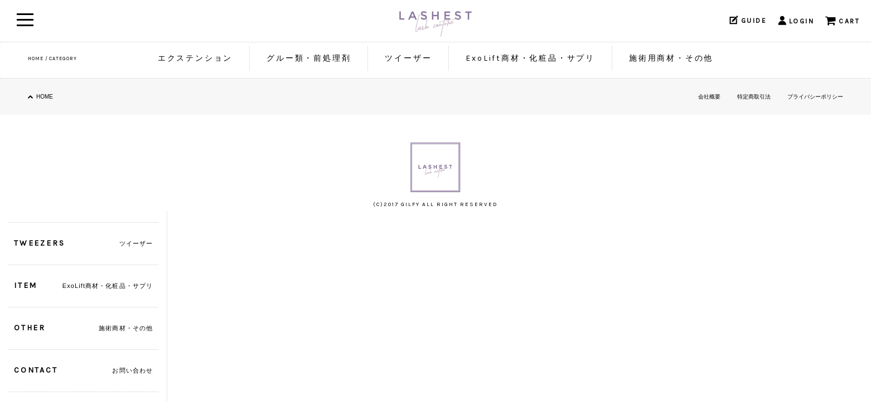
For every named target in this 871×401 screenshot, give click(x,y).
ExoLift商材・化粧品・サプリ (530, 58)
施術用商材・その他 (671, 58)
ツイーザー (408, 58)
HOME (35, 58)
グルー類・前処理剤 (309, 58)
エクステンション (195, 58)
